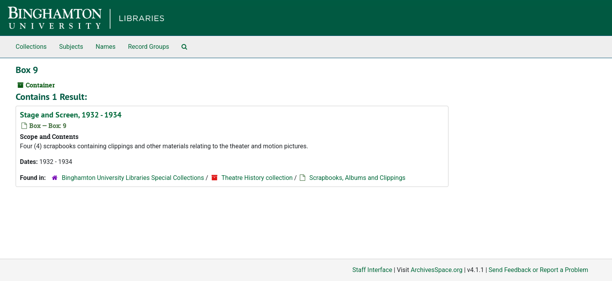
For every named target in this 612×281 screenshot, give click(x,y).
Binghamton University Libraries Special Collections (133, 177)
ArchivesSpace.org (437, 270)
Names (106, 46)
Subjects (71, 46)
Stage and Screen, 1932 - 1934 (70, 115)
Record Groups (148, 46)
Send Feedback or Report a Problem (538, 270)
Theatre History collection (257, 177)
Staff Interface (372, 270)
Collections (31, 46)
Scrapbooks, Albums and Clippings (357, 177)
